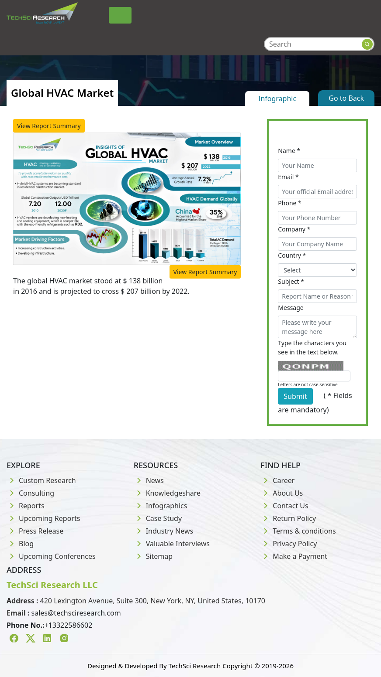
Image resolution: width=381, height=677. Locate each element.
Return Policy (288, 518)
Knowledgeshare (167, 493)
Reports (26, 505)
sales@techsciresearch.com (76, 613)
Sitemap (153, 556)
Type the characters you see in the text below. (312, 347)
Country (292, 255)
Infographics (160, 505)
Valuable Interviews (172, 543)
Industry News (164, 531)
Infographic (277, 98)
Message (290, 307)
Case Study (158, 518)
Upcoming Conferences (51, 556)
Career (277, 480)
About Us (281, 493)
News (149, 480)
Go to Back (346, 98)
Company (294, 229)
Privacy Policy (288, 543)
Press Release (35, 531)
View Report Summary (49, 126)
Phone (289, 203)
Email (288, 177)
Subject (291, 281)
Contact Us (284, 505)
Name (289, 150)
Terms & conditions (298, 531)
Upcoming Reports (43, 518)
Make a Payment (293, 556)
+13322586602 (68, 625)
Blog (20, 543)
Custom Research (41, 480)
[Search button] (367, 44)
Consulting (30, 493)
